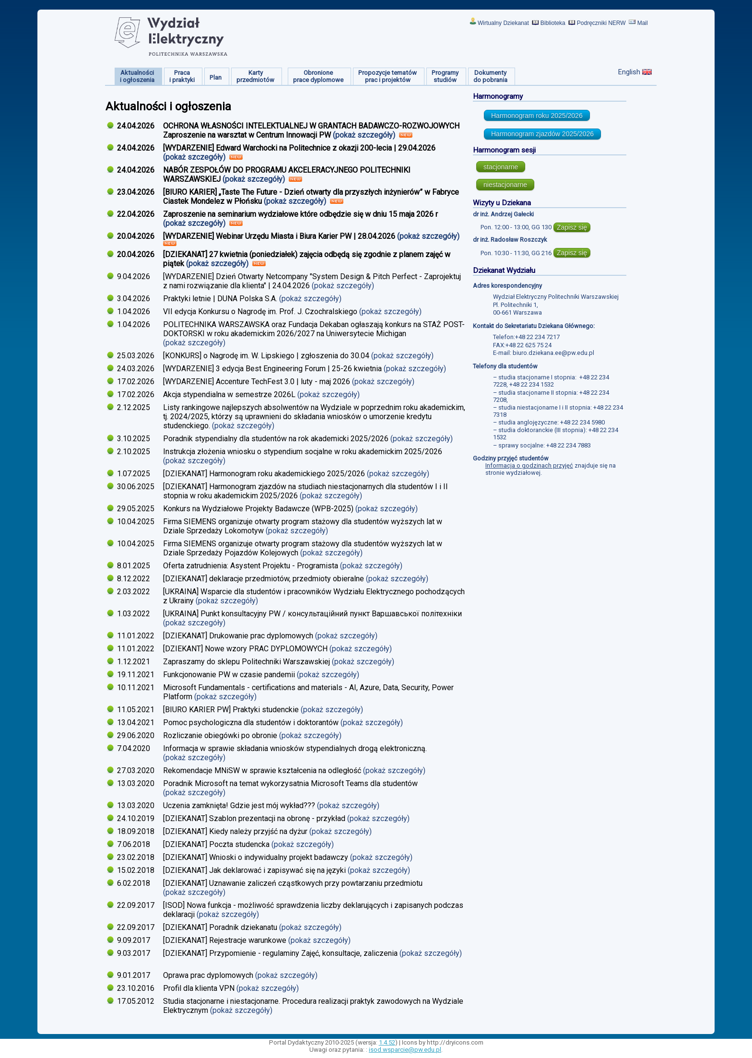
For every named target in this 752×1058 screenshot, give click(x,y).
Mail (642, 23)
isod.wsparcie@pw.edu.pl (405, 1049)
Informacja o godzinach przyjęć (529, 465)
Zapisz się (572, 227)
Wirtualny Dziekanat (503, 23)
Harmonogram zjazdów (542, 134)
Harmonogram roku (537, 115)
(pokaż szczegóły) (365, 135)
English (629, 72)
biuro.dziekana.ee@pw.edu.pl (553, 352)
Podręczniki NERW (601, 23)
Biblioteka (552, 23)
